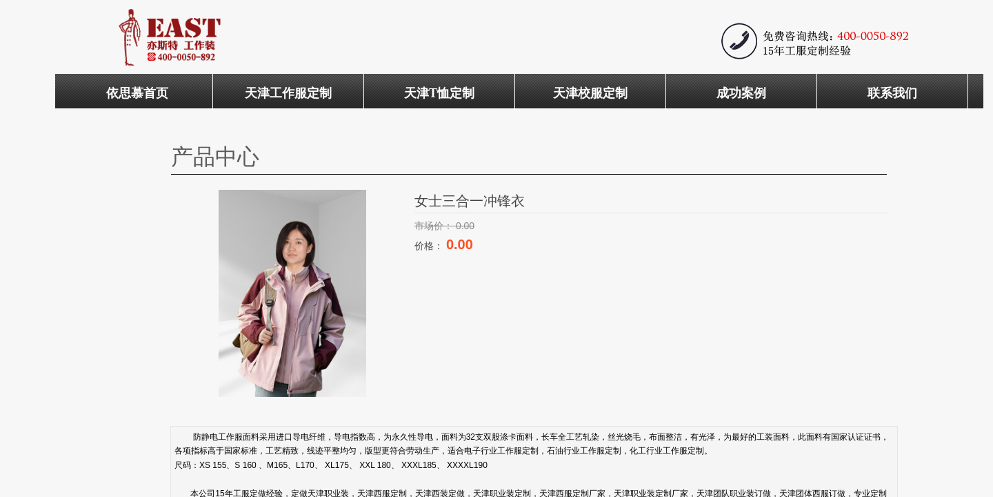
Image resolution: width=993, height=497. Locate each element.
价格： (430, 245)
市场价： (435, 225)
